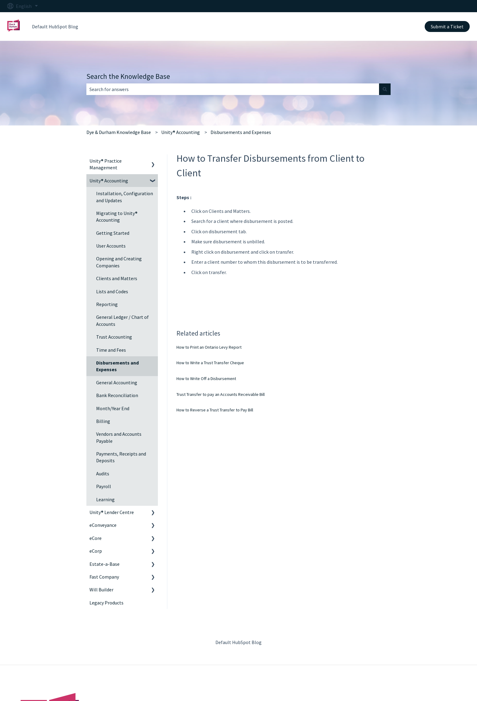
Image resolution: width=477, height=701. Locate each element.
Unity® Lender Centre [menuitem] (111, 512)
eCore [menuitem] (95, 538)
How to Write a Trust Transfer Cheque (210, 362)
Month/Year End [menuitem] (112, 408)
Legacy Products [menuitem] (106, 603)
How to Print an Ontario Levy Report (209, 347)
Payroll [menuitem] (103, 486)
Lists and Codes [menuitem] (112, 291)
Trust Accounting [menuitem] (114, 337)
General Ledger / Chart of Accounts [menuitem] (122, 320)
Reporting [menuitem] (107, 304)
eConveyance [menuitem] (103, 525)
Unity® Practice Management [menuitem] (105, 164)
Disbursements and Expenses (241, 132)
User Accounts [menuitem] (111, 246)
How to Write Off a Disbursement (206, 378)
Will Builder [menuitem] (101, 590)
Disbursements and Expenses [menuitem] (117, 366)
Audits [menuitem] (102, 473)
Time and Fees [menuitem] (111, 350)
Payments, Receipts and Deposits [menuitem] (121, 457)
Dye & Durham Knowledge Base (118, 132)
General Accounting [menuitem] (116, 382)
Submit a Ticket (447, 26)
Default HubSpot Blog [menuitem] (238, 642)
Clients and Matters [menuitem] (116, 278)
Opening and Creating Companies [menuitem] (119, 261)
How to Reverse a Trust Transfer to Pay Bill (214, 410)
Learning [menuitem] (105, 499)
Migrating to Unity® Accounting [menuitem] (117, 216)
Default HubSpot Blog (55, 26)
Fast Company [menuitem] (104, 577)
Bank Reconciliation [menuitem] (117, 395)
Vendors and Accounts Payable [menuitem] (118, 437)
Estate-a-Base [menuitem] (104, 564)
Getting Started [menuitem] (112, 233)
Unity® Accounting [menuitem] (108, 181)
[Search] (385, 89)
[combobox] (232, 89)
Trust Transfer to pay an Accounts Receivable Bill (220, 394)
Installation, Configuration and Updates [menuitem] (124, 196)
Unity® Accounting (180, 132)
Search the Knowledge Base (128, 76)
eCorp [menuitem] (95, 551)
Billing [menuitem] (103, 421)
